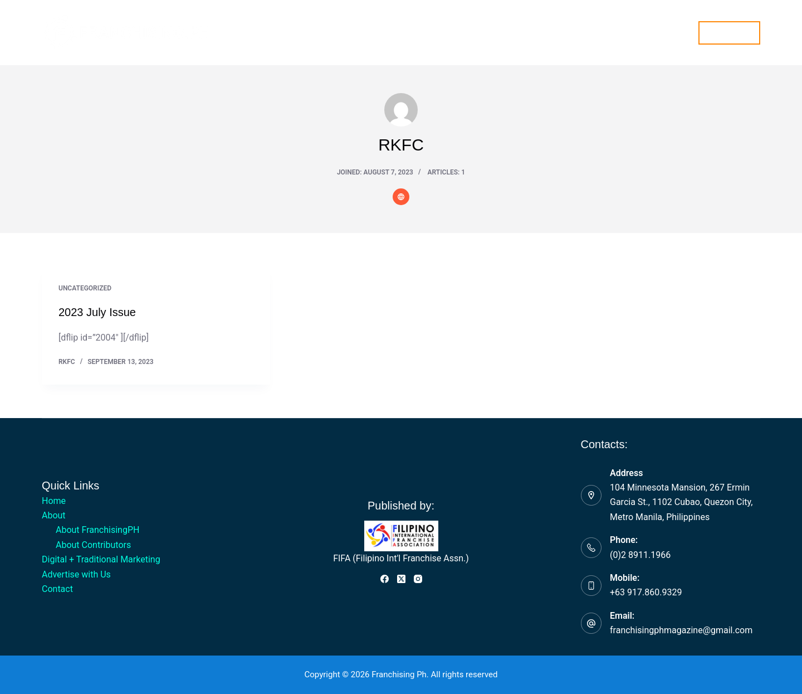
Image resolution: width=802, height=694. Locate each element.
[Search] (683, 32)
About (287, 33)
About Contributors (93, 545)
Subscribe (729, 32)
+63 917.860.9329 (646, 592)
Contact (559, 32)
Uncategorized (84, 288)
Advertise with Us (491, 32)
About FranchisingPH (97, 530)
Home (239, 32)
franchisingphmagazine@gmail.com (681, 630)
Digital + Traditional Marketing (379, 32)
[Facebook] (384, 579)
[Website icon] (401, 196)
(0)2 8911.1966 (640, 555)
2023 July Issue (97, 312)
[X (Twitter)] (401, 579)
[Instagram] (418, 579)
